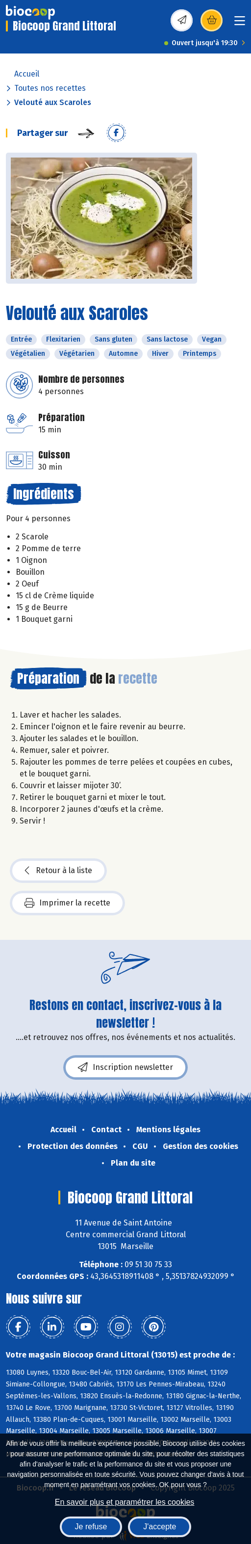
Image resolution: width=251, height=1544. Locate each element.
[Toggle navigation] (239, 24)
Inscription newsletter (125, 1067)
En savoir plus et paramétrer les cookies (125, 1502)
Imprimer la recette (67, 903)
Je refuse (91, 1526)
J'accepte (159, 1526)
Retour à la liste (58, 871)
